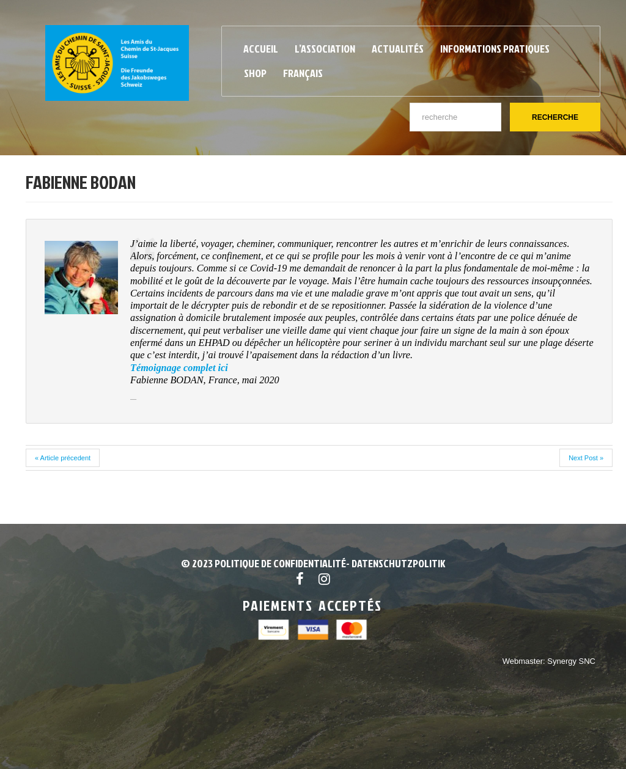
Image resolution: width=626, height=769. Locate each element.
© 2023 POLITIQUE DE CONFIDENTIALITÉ (263, 563)
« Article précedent (62, 458)
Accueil (260, 48)
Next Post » (586, 458)
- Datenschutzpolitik (395, 563)
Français (303, 73)
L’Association (325, 48)
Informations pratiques (495, 48)
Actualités (398, 48)
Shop (255, 73)
